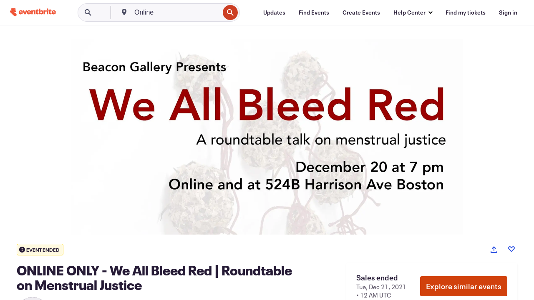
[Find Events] (314, 12)
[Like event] (511, 249)
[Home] (33, 12)
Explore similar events (463, 286)
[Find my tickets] (465, 12)
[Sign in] (508, 12)
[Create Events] (361, 12)
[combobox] (176, 12)
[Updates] (274, 12)
